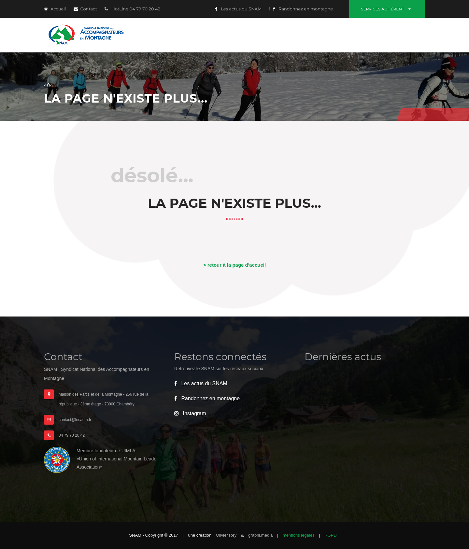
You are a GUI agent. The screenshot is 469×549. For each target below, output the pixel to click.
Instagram (190, 413)
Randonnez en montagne (303, 8)
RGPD (330, 535)
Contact (85, 8)
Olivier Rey (227, 535)
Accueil (55, 8)
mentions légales (299, 535)
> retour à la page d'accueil (234, 265)
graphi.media (261, 535)
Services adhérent (387, 9)
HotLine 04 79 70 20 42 (132, 8)
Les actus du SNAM (238, 8)
